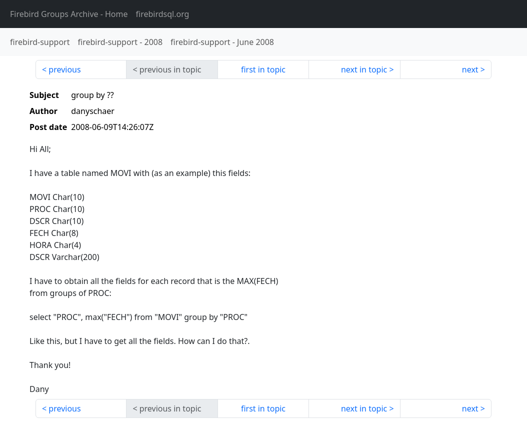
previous (64, 69)
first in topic (263, 69)
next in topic (364, 69)
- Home (69, 14)
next (470, 69)
